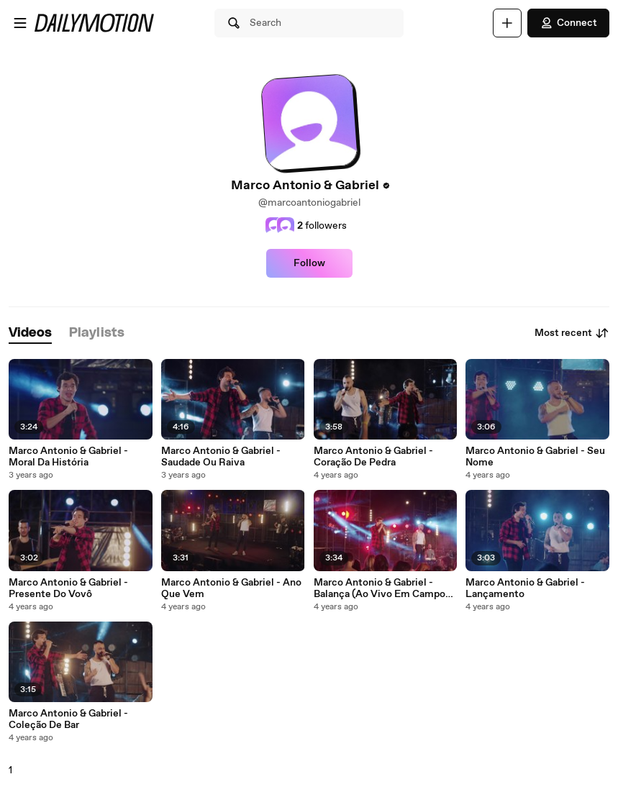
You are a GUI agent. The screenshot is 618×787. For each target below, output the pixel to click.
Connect (568, 23)
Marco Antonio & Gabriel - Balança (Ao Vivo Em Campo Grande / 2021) (379, 588)
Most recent (572, 333)
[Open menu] (20, 23)
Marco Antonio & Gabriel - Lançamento (525, 588)
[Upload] (507, 23)
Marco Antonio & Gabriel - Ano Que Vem (231, 588)
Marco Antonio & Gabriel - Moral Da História (68, 456)
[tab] (30, 333)
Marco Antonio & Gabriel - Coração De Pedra (373, 456)
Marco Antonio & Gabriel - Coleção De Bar (68, 719)
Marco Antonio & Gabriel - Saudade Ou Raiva (221, 456)
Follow (309, 263)
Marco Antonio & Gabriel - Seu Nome (535, 456)
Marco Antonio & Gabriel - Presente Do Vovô (68, 588)
